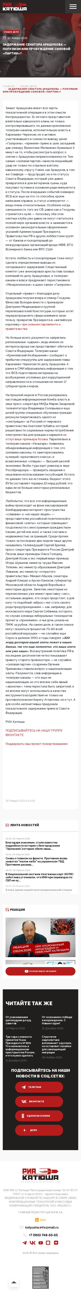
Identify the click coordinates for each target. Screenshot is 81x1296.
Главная (9, 86)
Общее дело (11, 32)
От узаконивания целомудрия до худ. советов (19, 1020)
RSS (43, 1220)
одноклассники (36, 1116)
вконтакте (33, 1101)
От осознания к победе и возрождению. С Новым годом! (57, 1020)
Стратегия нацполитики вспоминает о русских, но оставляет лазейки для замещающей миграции (57, 1044)
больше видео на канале (40, 971)
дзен (29, 1130)
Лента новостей (22, 825)
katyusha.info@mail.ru (41, 1227)
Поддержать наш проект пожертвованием (37, 744)
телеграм (31, 1087)
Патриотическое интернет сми (40, 1182)
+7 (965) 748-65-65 (43, 1235)
